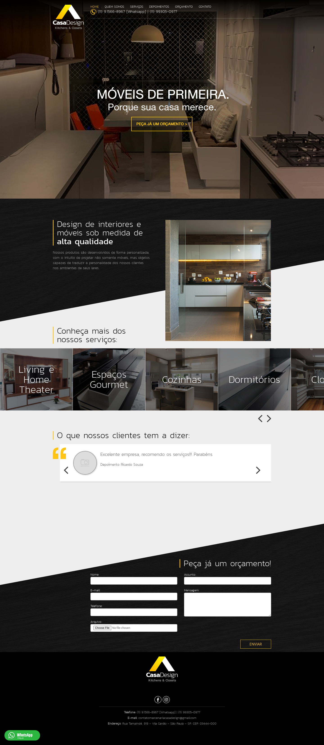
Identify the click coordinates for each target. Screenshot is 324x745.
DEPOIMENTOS (159, 6)
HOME (94, 6)
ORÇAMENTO (184, 6)
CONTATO (205, 6)
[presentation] (218, 628)
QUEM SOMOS (114, 6)
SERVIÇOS (136, 6)
